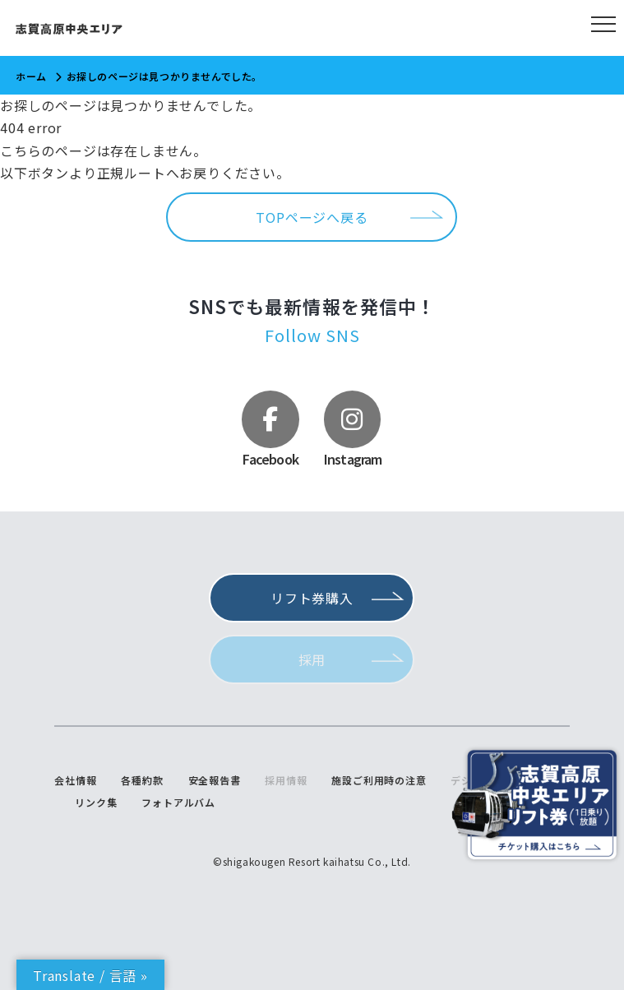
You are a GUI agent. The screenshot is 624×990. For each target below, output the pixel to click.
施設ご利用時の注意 (378, 781)
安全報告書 (214, 781)
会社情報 (75, 781)
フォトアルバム (178, 803)
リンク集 (96, 803)
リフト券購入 (312, 598)
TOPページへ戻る (311, 217)
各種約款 (142, 781)
